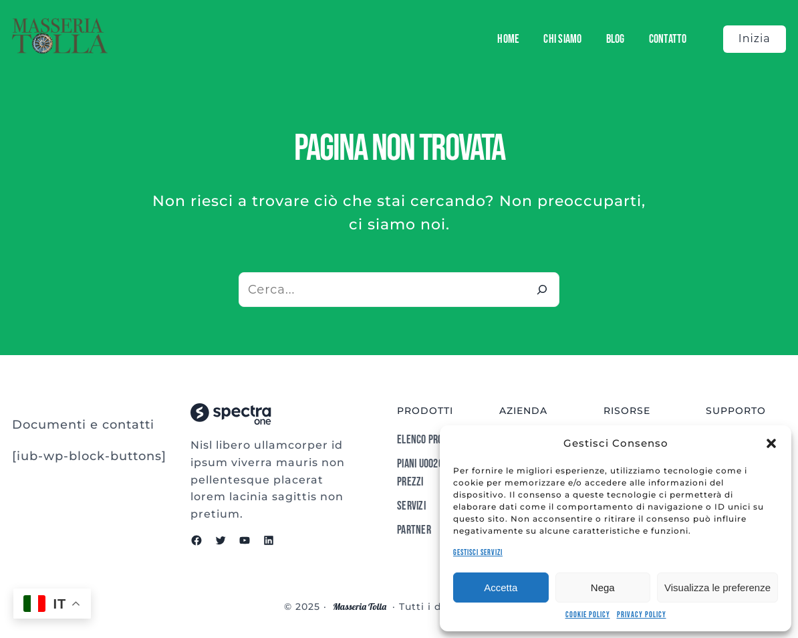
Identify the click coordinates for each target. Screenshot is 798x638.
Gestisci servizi (478, 553)
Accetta (500, 587)
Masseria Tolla (359, 607)
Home (508, 39)
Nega (603, 587)
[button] (771, 443)
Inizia (755, 38)
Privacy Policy (641, 615)
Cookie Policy (587, 615)
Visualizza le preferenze (717, 587)
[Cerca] (542, 290)
